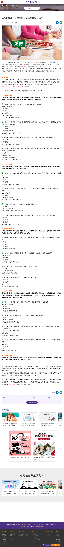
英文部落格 (8, 5)
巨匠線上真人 (47, 536)
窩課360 (46, 542)
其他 (57, 531)
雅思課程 (4, 540)
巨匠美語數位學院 (23, 534)
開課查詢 (12, 536)
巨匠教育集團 (48, 531)
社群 (31, 531)
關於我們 (58, 534)
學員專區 (12, 538)
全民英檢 (14, 5)
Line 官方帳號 (13, 540)
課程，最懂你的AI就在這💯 (45, 524)
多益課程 (4, 538)
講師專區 (58, 540)
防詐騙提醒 (58, 542)
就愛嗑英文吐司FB (34, 534)
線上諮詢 (47, 545)
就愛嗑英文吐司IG (34, 536)
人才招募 (58, 536)
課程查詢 (33, 402)
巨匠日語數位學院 (23, 536)
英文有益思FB (33, 538)
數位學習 (21, 531)
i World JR (47, 540)
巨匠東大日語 (47, 538)
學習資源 (12, 531)
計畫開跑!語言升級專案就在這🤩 (32, 526)
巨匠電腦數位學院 (23, 538)
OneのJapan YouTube (36, 544)
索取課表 (56, 545)
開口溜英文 (4, 536)
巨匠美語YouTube (34, 542)
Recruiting (58, 538)
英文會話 (4, 534)
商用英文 (4, 544)
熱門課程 (4, 531)
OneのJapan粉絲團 (35, 540)
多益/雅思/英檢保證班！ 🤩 (19, 524)
